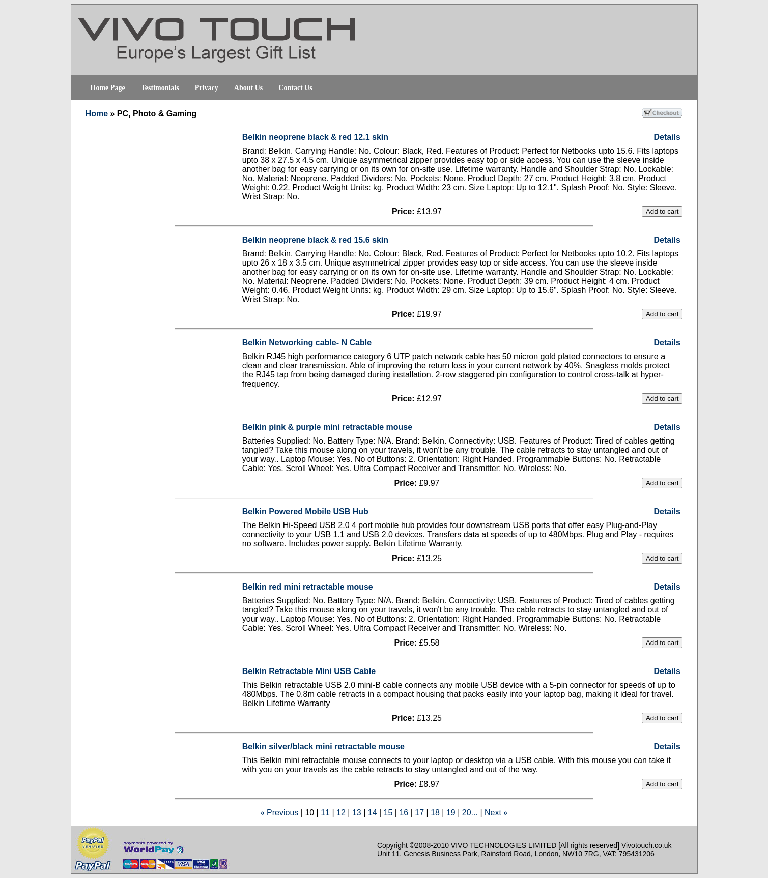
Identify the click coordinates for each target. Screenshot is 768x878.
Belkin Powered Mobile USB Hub (305, 511)
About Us (248, 88)
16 (403, 812)
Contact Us (295, 88)
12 (341, 812)
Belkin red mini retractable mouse (307, 586)
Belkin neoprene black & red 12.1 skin (315, 137)
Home (97, 113)
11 (325, 812)
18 (435, 812)
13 (356, 812)
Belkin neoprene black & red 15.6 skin (315, 240)
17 (419, 812)
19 (451, 812)
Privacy (206, 88)
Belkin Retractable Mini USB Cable (309, 671)
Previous (282, 812)
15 (388, 812)
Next (493, 812)
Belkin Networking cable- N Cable (307, 342)
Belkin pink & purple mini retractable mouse (327, 427)
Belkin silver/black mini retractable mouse (323, 746)
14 (372, 812)
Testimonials (160, 88)
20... (470, 812)
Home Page (108, 88)
